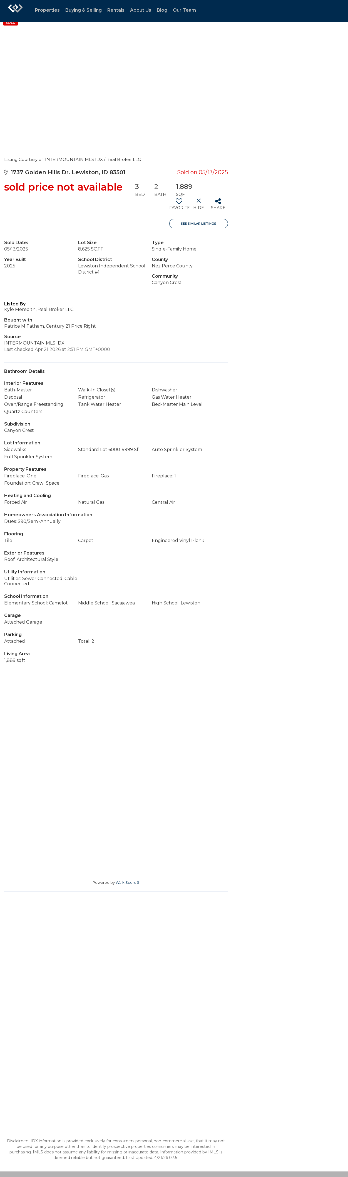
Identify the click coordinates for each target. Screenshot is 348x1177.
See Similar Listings (198, 224)
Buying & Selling (83, 10)
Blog (162, 10)
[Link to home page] (15, 11)
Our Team (184, 10)
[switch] (179, 206)
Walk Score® (128, 882)
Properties (47, 10)
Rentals (116, 10)
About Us (140, 10)
